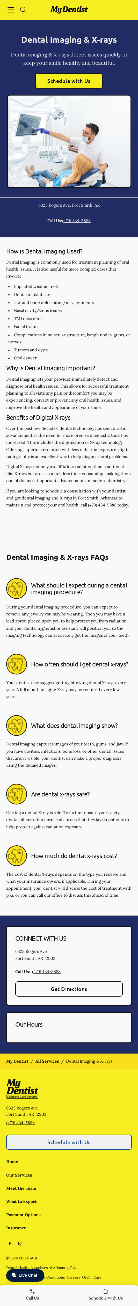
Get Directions (69, 988)
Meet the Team (21, 1188)
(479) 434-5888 (76, 220)
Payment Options (23, 1214)
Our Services (19, 1175)
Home (12, 1161)
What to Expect (21, 1201)
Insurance (16, 1227)
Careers (73, 1277)
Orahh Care (91, 1277)
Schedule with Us (69, 80)
